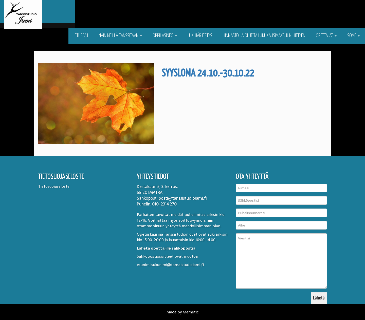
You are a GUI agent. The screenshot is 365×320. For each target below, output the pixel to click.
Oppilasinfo (165, 35)
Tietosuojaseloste (53, 186)
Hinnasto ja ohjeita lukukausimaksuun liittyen (264, 35)
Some (353, 35)
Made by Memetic (182, 312)
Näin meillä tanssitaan (120, 35)
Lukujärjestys (200, 35)
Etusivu (81, 35)
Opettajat (326, 35)
